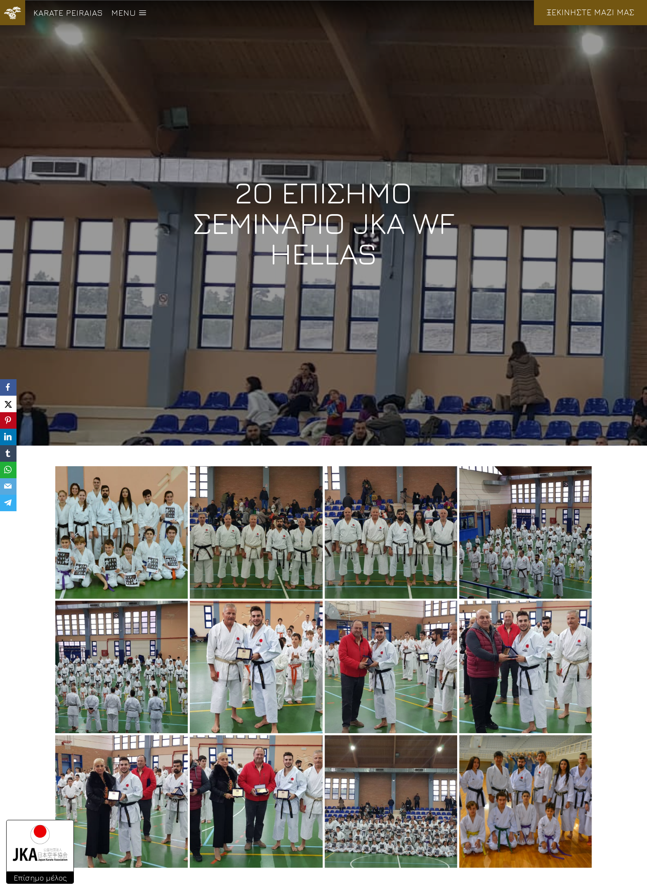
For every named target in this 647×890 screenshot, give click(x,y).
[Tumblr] (8, 453)
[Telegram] (8, 503)
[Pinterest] (8, 420)
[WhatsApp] (8, 470)
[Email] (8, 486)
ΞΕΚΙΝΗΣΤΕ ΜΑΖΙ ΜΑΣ (590, 12)
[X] (8, 404)
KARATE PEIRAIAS (68, 12)
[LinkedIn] (8, 437)
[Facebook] (8, 387)
